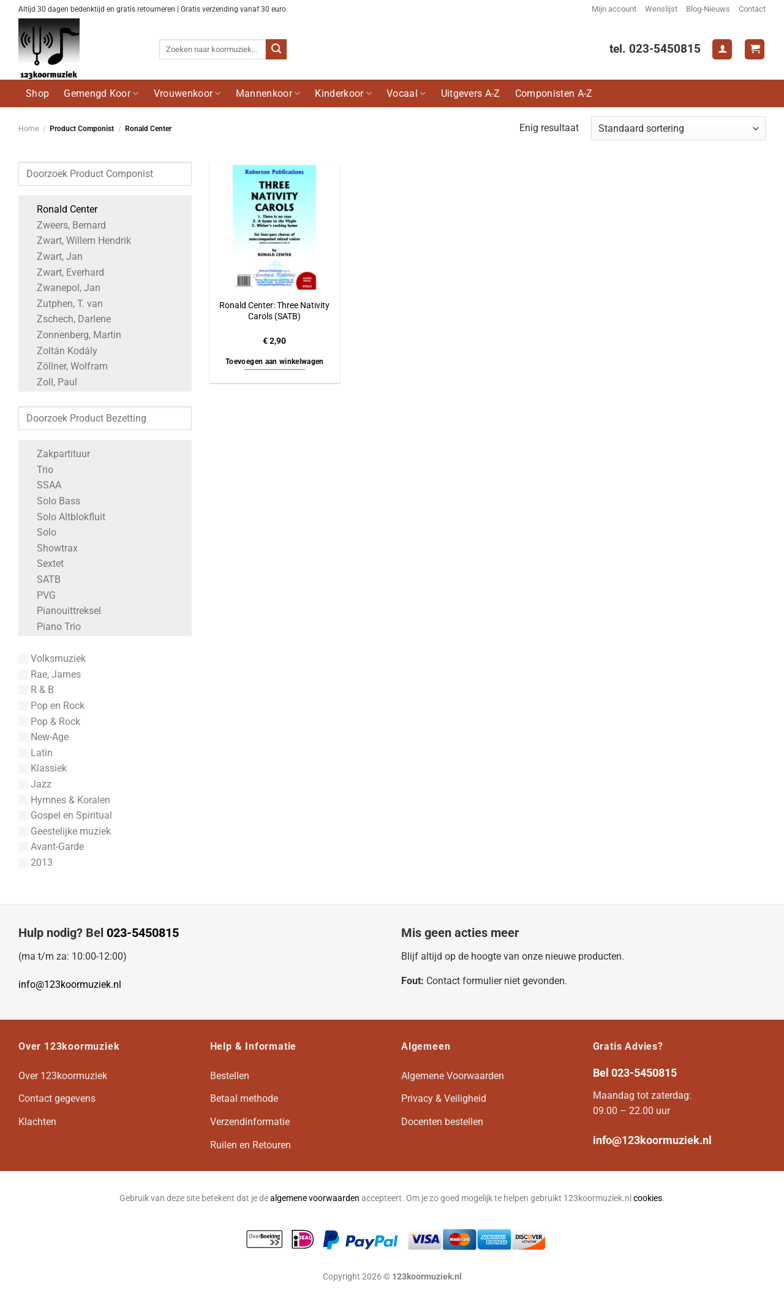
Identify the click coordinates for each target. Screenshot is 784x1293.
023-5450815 (143, 932)
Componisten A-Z (554, 93)
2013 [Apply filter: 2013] (35, 862)
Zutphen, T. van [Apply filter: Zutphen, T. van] (63, 303)
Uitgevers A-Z (470, 93)
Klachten (37, 1122)
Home (28, 128)
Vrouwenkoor (187, 93)
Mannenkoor (268, 93)
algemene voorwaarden (315, 1198)
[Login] (722, 49)
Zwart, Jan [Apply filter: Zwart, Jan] (53, 256)
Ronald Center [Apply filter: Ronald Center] (60, 209)
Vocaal (406, 93)
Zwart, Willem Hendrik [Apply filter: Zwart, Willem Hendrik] (77, 240)
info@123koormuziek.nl (69, 984)
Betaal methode (244, 1098)
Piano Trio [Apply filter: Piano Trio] (52, 626)
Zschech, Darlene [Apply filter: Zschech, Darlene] (67, 319)
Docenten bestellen (442, 1122)
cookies (647, 1198)
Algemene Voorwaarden (452, 1076)
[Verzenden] (276, 49)
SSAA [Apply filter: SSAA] (42, 485)
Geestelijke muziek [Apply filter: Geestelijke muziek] (64, 831)
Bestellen (229, 1076)
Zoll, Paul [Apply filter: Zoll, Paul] (50, 382)
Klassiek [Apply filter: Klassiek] (42, 768)
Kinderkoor (343, 93)
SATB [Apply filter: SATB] (42, 579)
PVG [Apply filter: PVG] (40, 595)
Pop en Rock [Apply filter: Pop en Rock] (51, 705)
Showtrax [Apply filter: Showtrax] (51, 548)
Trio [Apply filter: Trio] (38, 470)
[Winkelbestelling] (678, 128)
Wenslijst (661, 8)
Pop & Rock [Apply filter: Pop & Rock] (49, 721)
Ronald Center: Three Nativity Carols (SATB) (274, 311)
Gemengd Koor (101, 93)
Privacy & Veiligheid (443, 1098)
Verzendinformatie (250, 1122)
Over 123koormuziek (62, 1076)
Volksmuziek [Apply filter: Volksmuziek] (52, 658)
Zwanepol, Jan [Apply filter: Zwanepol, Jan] (62, 288)
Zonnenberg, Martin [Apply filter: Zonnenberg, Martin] (72, 335)
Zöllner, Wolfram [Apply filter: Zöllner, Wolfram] (66, 366)
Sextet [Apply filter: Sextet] (44, 563)
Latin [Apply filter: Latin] (35, 753)
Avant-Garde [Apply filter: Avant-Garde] (51, 846)
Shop (37, 93)
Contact (752, 8)
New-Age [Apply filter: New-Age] (43, 737)
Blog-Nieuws (708, 8)
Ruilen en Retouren (250, 1145)
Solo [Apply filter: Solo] (40, 532)
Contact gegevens (57, 1098)
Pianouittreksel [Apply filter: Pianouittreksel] (62, 610)
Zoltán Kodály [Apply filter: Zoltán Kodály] (60, 351)
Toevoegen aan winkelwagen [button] (274, 361)
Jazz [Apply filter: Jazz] (34, 784)
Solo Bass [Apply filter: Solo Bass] (52, 501)
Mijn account (614, 8)
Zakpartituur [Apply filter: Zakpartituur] (57, 454)
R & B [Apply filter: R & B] (36, 690)
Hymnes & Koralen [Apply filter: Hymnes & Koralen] (64, 800)
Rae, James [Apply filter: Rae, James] (49, 674)
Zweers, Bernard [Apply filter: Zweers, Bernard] (65, 225)
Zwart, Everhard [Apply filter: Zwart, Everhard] (64, 272)
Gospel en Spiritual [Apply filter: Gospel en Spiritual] (65, 815)
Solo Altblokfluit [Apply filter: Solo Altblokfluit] (64, 517)
